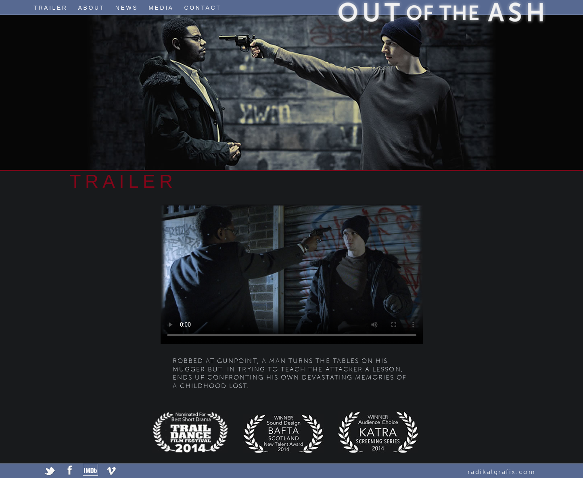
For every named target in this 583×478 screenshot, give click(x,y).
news (126, 7)
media (160, 7)
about (91, 7)
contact (202, 7)
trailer (50, 7)
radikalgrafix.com (502, 472)
